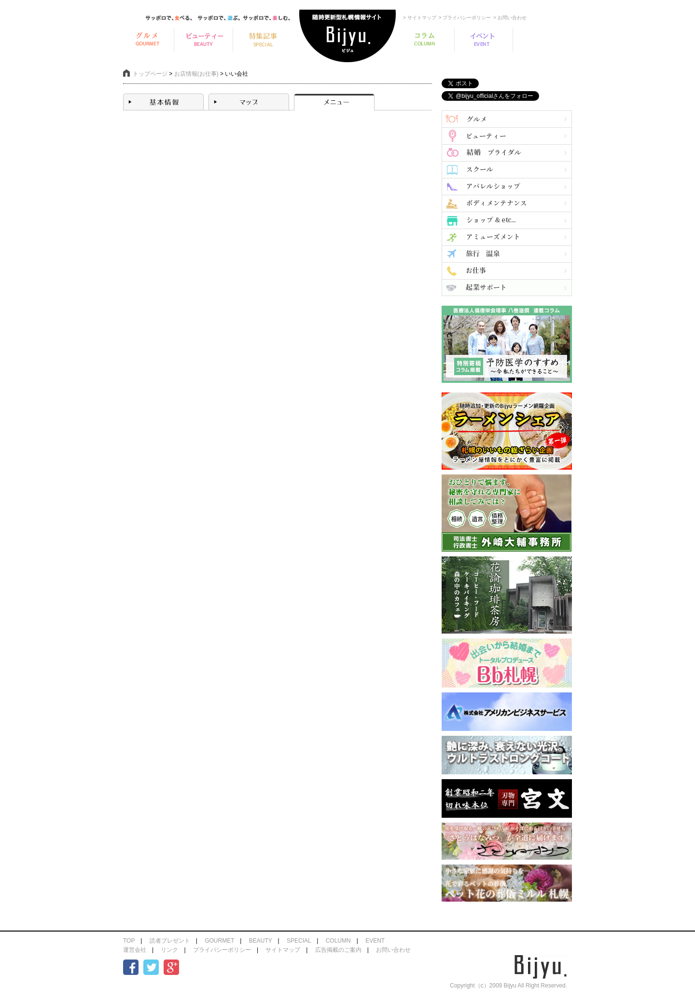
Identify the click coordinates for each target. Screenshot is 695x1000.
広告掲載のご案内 (338, 949)
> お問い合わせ (510, 17)
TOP (129, 940)
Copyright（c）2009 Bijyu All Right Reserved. (508, 985)
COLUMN (338, 940)
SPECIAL (299, 940)
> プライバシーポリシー (465, 17)
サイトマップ (282, 949)
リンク (169, 949)
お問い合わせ (393, 949)
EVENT (375, 940)
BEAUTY (260, 940)
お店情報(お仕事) (196, 73)
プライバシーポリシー (222, 949)
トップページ (150, 73)
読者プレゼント (170, 940)
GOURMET (219, 940)
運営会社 (134, 949)
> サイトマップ (419, 17)
